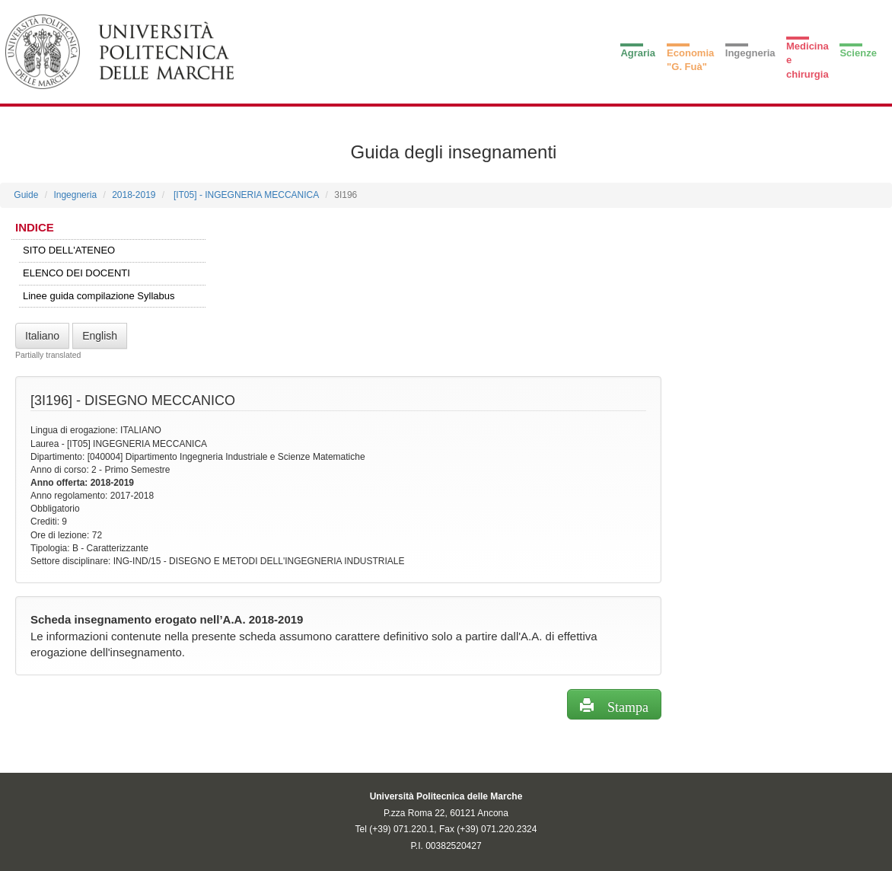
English (99, 336)
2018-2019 (133, 195)
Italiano (42, 336)
